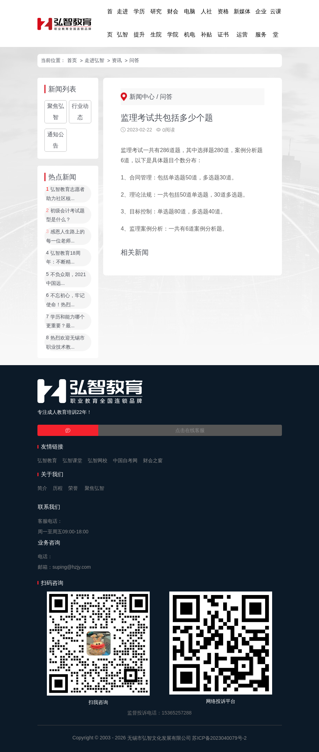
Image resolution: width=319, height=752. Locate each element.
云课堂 (275, 22)
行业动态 (80, 111)
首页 (110, 22)
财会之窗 (153, 460)
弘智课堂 (72, 460)
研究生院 (156, 22)
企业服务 (261, 22)
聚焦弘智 (55, 111)
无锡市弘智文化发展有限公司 (159, 738)
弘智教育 (47, 460)
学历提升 (139, 22)
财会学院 (172, 22)
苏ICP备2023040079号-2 (219, 738)
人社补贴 (206, 22)
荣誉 (73, 488)
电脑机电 (189, 22)
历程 (58, 488)
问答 (134, 60)
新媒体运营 (242, 22)
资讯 (117, 60)
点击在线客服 (190, 430)
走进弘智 (122, 22)
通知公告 (55, 140)
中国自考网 (125, 460)
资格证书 (223, 22)
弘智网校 (97, 460)
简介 (42, 488)
